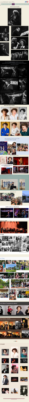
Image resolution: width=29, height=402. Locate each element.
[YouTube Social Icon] (27, 1)
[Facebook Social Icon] (26, 1)
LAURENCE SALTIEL (7, 2)
